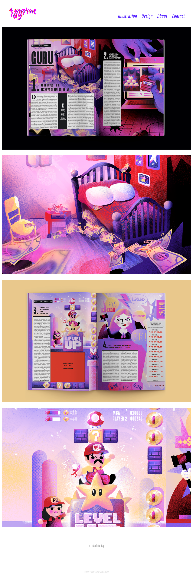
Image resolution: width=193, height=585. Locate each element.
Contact (178, 15)
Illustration (127, 15)
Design (147, 15)
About (162, 15)
